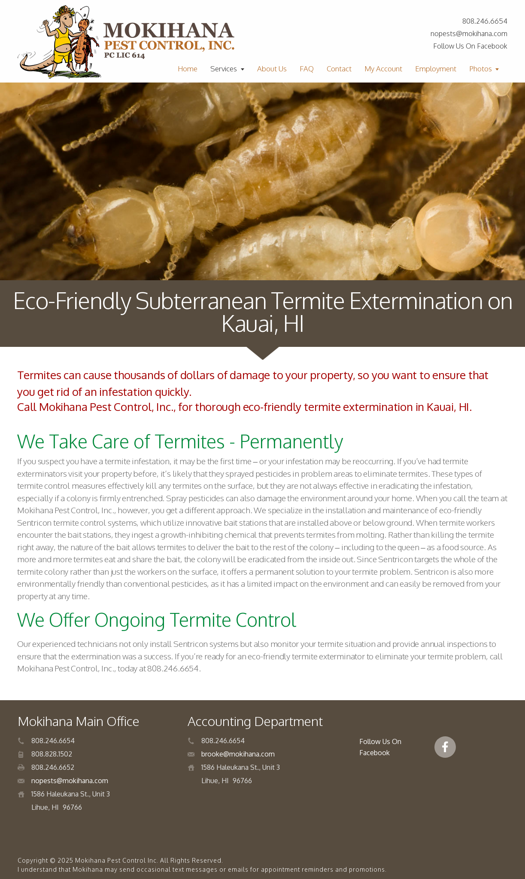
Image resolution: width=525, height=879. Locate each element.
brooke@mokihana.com (238, 754)
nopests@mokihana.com (469, 33)
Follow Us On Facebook (470, 46)
